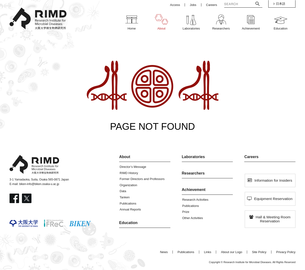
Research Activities (195, 199)
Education (128, 223)
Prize (185, 212)
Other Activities (192, 218)
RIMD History (129, 173)
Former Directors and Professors (142, 179)
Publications (128, 203)
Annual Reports (130, 209)
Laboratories (193, 157)
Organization (128, 185)
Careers (251, 157)
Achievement (194, 190)
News (164, 252)
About (124, 157)
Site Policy (259, 252)
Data (123, 191)
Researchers (193, 173)
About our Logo (231, 252)
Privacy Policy (285, 252)
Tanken (125, 197)
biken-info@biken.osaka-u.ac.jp (39, 184)
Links (207, 252)
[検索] (235, 4)
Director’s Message (133, 167)
